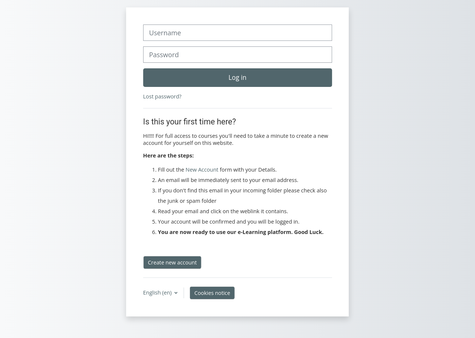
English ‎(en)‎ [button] (158, 292)
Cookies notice (212, 292)
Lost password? (162, 96)
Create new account (172, 262)
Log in (237, 77)
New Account (202, 169)
